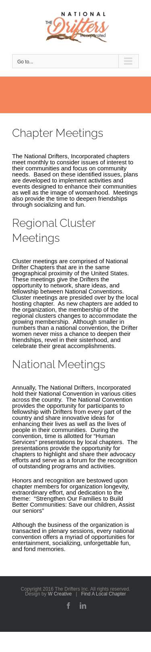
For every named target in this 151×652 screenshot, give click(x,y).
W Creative (60, 594)
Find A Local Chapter (103, 594)
